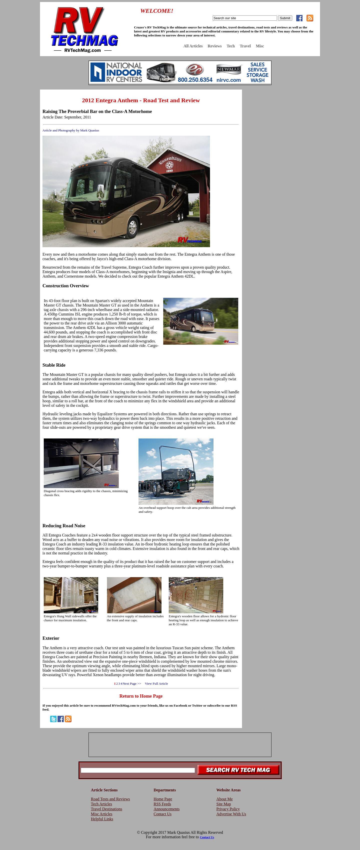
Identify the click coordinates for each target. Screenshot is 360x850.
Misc (260, 46)
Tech (231, 46)
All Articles (193, 46)
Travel (245, 46)
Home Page (163, 799)
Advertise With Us (231, 814)
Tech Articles (101, 804)
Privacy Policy (228, 809)
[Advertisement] (282, 125)
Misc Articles (101, 814)
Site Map (223, 804)
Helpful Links (102, 819)
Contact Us (163, 814)
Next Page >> (132, 683)
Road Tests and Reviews (110, 799)
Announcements (167, 809)
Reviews (215, 46)
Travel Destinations (106, 809)
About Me (224, 799)
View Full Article (155, 683)
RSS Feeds (162, 804)
